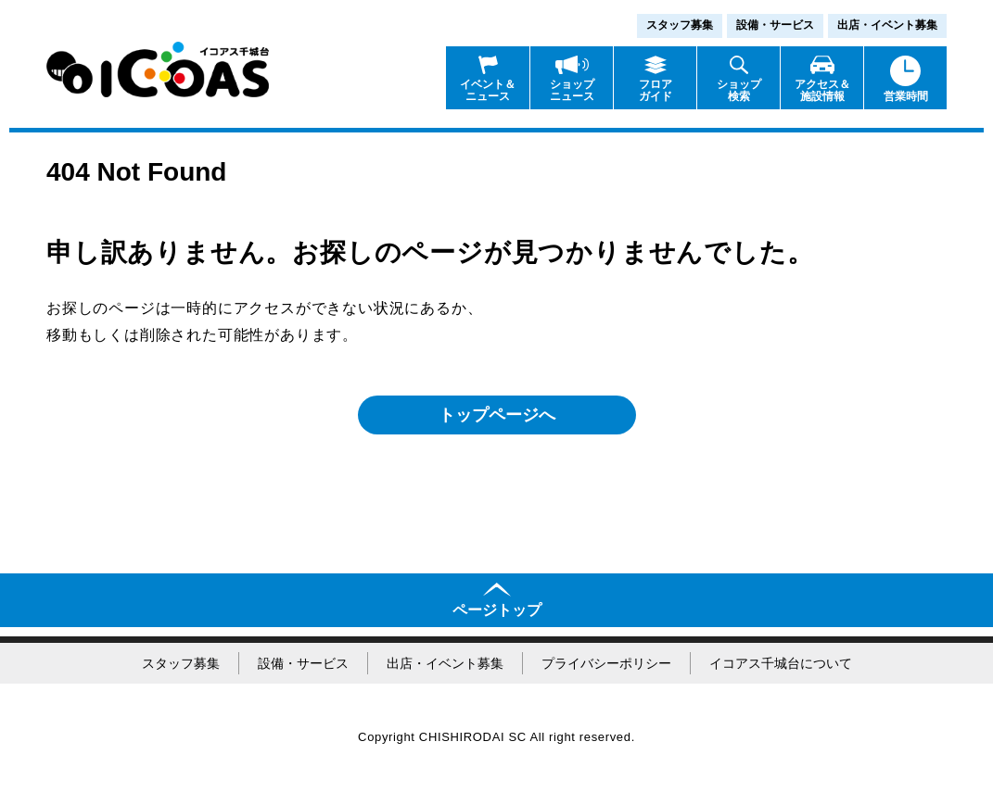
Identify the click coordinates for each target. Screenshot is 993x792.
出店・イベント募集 (887, 25)
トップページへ (497, 415)
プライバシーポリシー (606, 663)
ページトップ (496, 610)
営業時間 (906, 96)
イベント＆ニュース (488, 90)
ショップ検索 (739, 90)
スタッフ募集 (679, 25)
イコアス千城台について (780, 663)
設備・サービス (775, 25)
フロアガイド (655, 90)
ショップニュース (572, 90)
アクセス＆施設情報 (822, 90)
